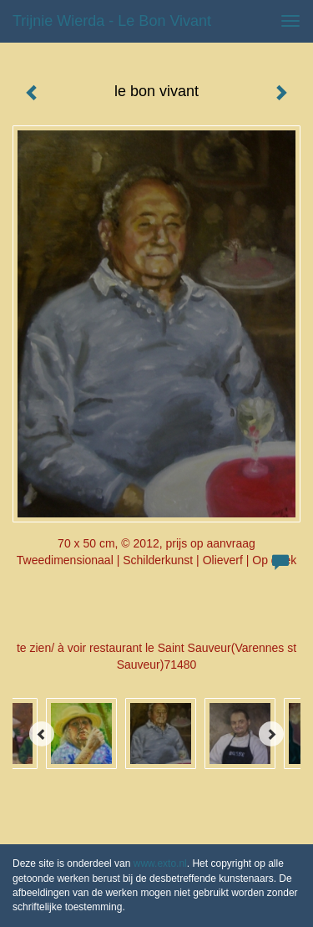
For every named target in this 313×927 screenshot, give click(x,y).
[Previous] (41, 733)
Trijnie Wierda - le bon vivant (112, 21)
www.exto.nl (160, 863)
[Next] (271, 733)
